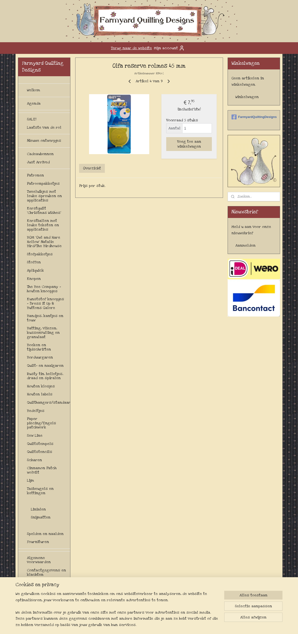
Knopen (34, 278)
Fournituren (38, 541)
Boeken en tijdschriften (39, 347)
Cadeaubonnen (40, 153)
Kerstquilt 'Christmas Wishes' (44, 210)
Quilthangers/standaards (48, 402)
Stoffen (34, 262)
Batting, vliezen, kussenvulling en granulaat (43, 332)
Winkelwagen (247, 96)
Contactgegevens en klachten (46, 572)
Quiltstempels (40, 443)
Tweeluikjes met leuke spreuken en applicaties (44, 195)
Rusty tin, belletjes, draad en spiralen (45, 376)
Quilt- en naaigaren (45, 365)
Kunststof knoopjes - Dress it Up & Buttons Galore (45, 303)
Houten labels (39, 394)
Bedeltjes (35, 410)
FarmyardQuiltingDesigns (254, 117)
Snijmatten (40, 517)
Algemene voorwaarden (39, 560)
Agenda (34, 103)
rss (151, 625)
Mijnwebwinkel (204, 625)
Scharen (34, 460)
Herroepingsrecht (43, 582)
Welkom (33, 90)
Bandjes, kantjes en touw (45, 318)
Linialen (38, 509)
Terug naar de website (131, 48)
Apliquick (35, 270)
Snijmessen (41, 525)
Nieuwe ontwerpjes (44, 140)
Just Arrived (38, 162)
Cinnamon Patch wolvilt (42, 470)
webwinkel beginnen (167, 625)
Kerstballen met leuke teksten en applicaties (43, 225)
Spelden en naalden (45, 533)
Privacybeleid (39, 603)
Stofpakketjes (40, 254)
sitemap (142, 625)
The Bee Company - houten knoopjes (44, 288)
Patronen (35, 175)
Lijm (30, 480)
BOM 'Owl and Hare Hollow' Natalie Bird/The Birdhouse (44, 241)
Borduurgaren (40, 357)
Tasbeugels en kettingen (40, 490)
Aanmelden (245, 245)
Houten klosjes (41, 386)
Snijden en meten (43, 501)
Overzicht (92, 168)
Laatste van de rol (44, 127)
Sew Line (34, 435)
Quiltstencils (39, 451)
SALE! (31, 119)
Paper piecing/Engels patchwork (41, 423)
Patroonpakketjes (43, 183)
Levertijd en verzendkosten (41, 593)
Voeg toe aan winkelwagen (189, 144)
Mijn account (169, 48)
